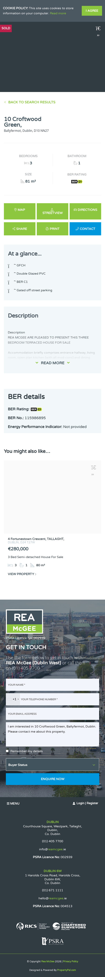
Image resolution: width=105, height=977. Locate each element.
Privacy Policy (70, 961)
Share (21, 229)
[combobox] (13, 699)
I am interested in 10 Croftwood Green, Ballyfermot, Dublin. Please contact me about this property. (52, 734)
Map (21, 210)
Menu (13, 803)
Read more (58, 13)
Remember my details (26, 751)
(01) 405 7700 (26, 668)
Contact (87, 229)
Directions (87, 210)
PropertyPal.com (66, 970)
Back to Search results (31, 102)
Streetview (52, 213)
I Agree (92, 11)
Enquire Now (52, 779)
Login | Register (87, 803)
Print (54, 229)
